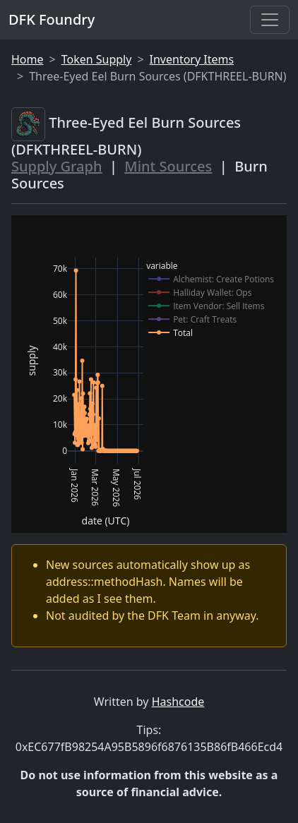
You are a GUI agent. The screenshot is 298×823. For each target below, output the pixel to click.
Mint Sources (168, 166)
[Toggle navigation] (270, 20)
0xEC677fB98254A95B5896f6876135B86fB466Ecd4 (149, 747)
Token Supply (96, 59)
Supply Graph (56, 166)
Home (27, 59)
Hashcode (178, 701)
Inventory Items (192, 59)
